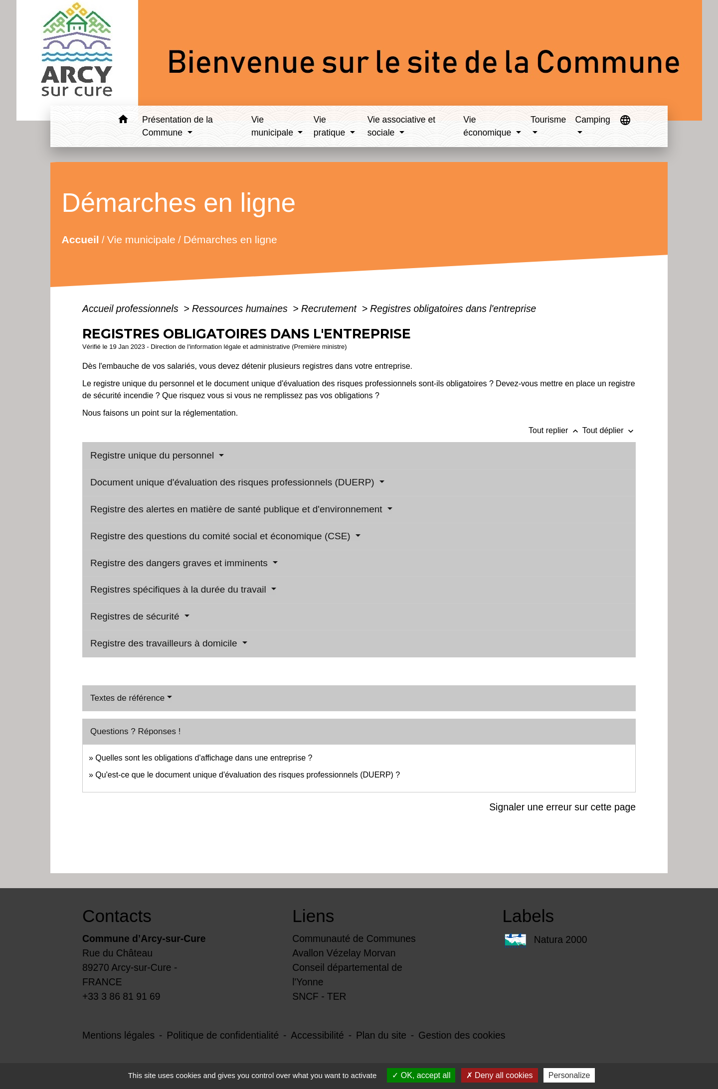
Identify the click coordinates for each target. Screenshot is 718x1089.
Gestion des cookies (461, 1035)
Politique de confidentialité (223, 1035)
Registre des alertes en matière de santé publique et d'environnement (237, 509)
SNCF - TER (319, 996)
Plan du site (381, 1035)
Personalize (569, 1075)
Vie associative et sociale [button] (401, 126)
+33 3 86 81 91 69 (121, 996)
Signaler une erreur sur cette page (562, 806)
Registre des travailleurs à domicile (165, 643)
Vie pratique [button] (331, 126)
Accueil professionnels (131, 308)
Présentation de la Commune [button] (177, 126)
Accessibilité (317, 1035)
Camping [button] (592, 120)
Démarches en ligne (230, 239)
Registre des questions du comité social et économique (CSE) (221, 536)
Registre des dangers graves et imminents (180, 563)
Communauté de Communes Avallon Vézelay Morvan (354, 945)
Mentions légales (118, 1035)
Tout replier (555, 430)
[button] (123, 121)
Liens (313, 916)
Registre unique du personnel (153, 455)
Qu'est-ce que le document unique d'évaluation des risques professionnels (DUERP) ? (247, 775)
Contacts (117, 916)
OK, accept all (421, 1075)
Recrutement (330, 308)
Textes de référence (127, 698)
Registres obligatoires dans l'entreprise (453, 308)
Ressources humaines (241, 308)
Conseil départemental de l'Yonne (347, 974)
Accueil (80, 239)
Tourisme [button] (548, 120)
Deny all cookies (499, 1075)
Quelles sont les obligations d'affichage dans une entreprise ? (203, 758)
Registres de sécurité (136, 616)
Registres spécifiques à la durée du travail (179, 589)
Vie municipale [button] (273, 126)
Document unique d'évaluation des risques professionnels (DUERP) (233, 482)
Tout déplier (609, 430)
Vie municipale (141, 239)
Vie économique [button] (488, 126)
